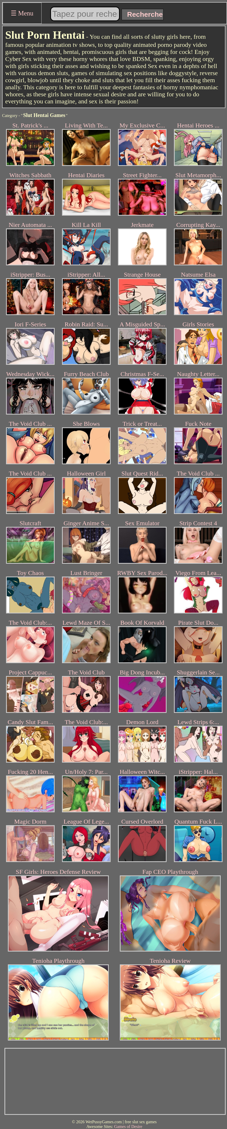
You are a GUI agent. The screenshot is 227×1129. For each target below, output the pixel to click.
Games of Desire (128, 1126)
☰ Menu (22, 13)
